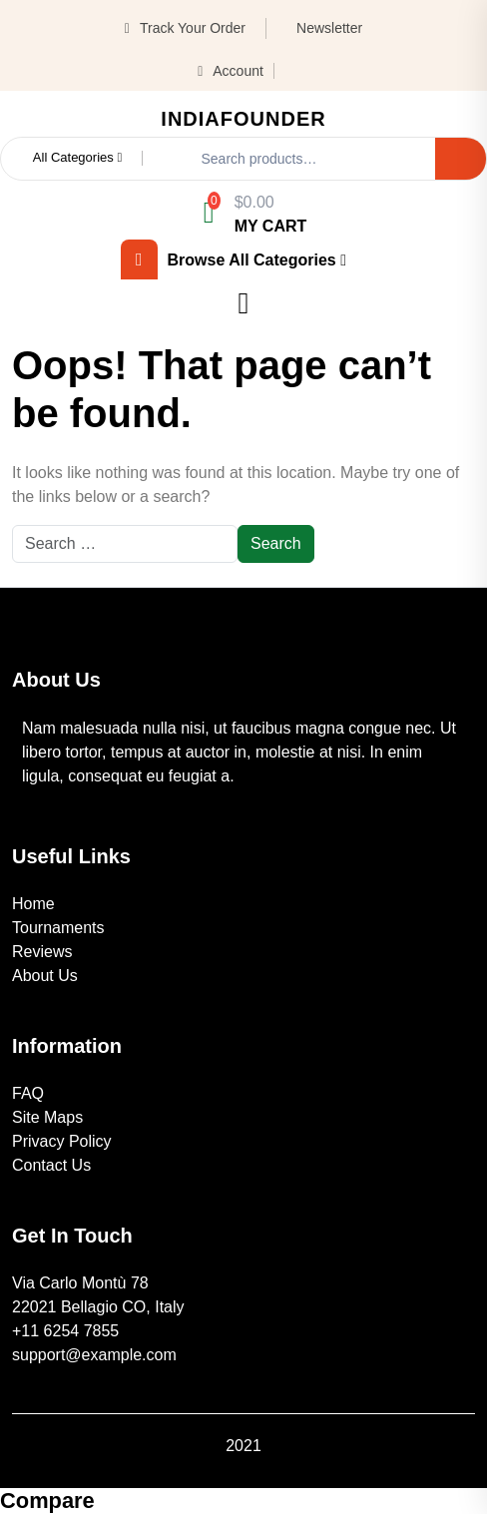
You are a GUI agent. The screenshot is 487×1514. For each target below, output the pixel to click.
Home (33, 903)
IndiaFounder (243, 119)
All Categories (77, 158)
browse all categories (233, 260)
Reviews (42, 951)
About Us (45, 975)
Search (460, 158)
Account (230, 71)
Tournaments (58, 927)
